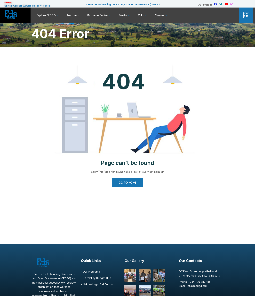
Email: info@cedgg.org (193, 285)
